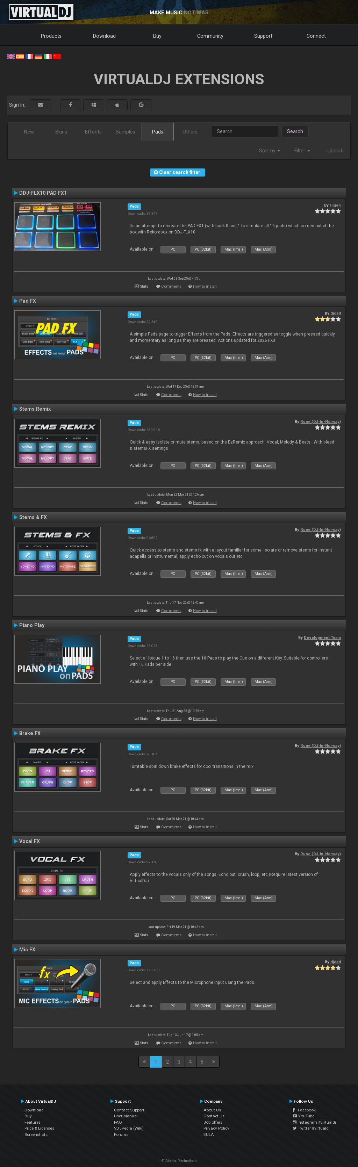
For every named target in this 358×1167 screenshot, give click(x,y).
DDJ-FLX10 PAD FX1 (43, 193)
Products (51, 36)
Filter (302, 150)
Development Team (322, 637)
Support (263, 36)
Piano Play (31, 625)
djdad (335, 313)
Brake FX (30, 733)
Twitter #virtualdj (311, 1128)
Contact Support (129, 1110)
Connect (316, 36)
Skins (61, 132)
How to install (205, 286)
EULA (208, 1134)
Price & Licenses (39, 1128)
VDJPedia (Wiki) (129, 1128)
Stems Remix (35, 409)
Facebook (304, 1110)
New (29, 132)
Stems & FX (33, 517)
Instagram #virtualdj (314, 1122)
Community (210, 36)
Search (295, 131)
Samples (125, 132)
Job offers (212, 1122)
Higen (335, 205)
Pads (157, 132)
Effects (93, 132)
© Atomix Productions (179, 1161)
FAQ (118, 1122)
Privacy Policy (216, 1128)
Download (104, 36)
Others (190, 132)
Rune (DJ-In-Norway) (320, 421)
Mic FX (27, 949)
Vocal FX (29, 841)
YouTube (303, 1116)
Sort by (269, 150)
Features (32, 1122)
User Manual (126, 1116)
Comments (171, 286)
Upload (334, 150)
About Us (212, 1110)
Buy (157, 36)
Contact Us (213, 1116)
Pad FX (27, 301)
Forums (121, 1134)
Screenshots (36, 1134)
